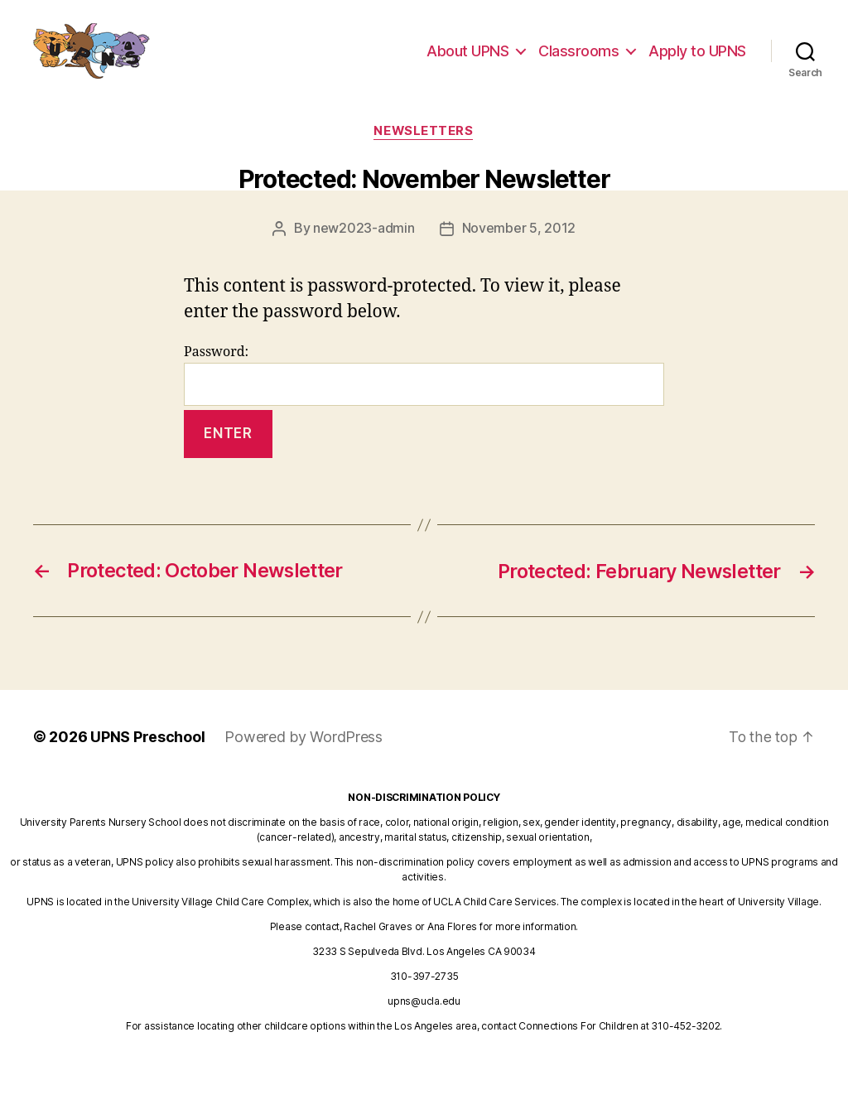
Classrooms (578, 60)
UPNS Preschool (147, 736)
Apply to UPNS (697, 60)
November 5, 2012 (519, 228)
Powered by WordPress (303, 736)
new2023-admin (364, 228)
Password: (424, 375)
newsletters (423, 131)
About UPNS (467, 60)
